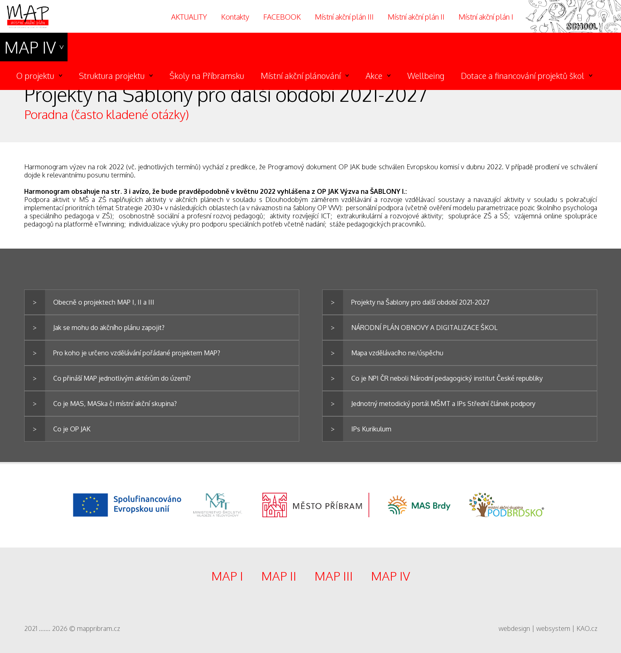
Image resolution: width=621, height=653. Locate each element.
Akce (374, 75)
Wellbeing (425, 75)
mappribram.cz (98, 628)
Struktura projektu (112, 75)
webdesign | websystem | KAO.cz (548, 628)
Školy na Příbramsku (206, 75)
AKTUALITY (189, 16)
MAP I (227, 575)
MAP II (278, 575)
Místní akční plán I (485, 16)
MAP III (333, 575)
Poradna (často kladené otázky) (106, 114)
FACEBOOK (282, 16)
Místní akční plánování (301, 75)
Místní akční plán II (416, 16)
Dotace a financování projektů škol (522, 75)
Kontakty (235, 16)
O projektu (35, 75)
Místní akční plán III (344, 16)
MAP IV (30, 47)
